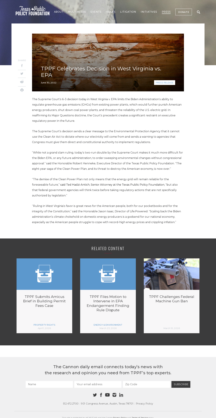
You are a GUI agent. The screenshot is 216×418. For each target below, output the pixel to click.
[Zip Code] (146, 384)
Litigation (128, 11)
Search (198, 12)
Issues (110, 11)
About (59, 11)
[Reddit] (22, 82)
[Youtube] (107, 395)
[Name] (49, 384)
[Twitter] (22, 74)
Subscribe (181, 384)
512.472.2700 (71, 403)
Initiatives (149, 11)
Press (166, 11)
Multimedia (77, 11)
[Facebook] (22, 66)
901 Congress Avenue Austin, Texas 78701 (107, 403)
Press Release (164, 82)
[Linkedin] (121, 395)
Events (95, 11)
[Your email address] (98, 384)
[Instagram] (114, 395)
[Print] (22, 90)
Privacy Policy (144, 403)
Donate (183, 12)
